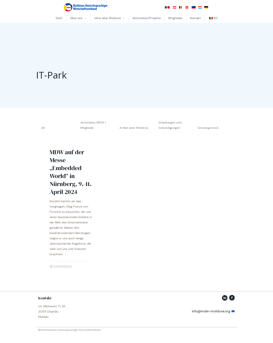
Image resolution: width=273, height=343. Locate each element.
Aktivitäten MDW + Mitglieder (93, 125)
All (43, 128)
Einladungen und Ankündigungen (170, 125)
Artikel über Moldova (133, 128)
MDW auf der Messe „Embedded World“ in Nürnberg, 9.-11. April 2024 (71, 172)
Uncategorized (208, 128)
